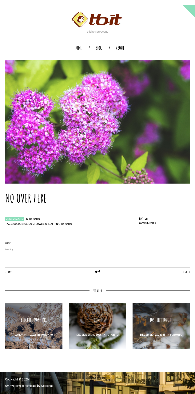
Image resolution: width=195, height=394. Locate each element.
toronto (35, 218)
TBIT (146, 218)
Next (185, 272)
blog (99, 48)
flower (40, 223)
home (78, 48)
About (120, 48)
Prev (10, 272)
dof (31, 223)
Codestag (49, 386)
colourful (20, 223)
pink (58, 223)
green (50, 223)
